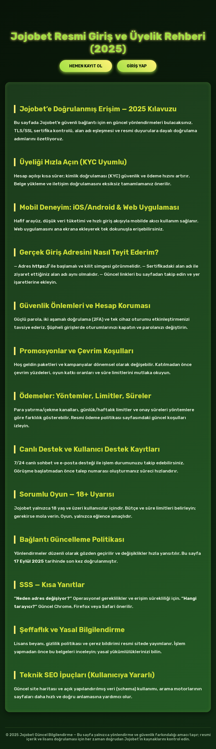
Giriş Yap (137, 66)
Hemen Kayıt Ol (85, 66)
